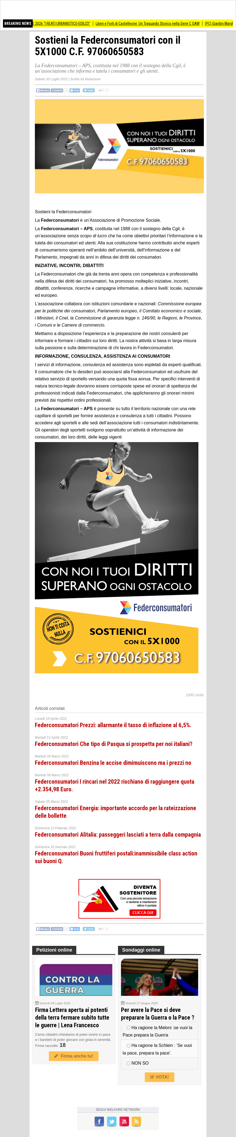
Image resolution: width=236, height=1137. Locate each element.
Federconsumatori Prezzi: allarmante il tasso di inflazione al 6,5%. (113, 725)
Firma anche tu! (73, 1056)
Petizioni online (54, 950)
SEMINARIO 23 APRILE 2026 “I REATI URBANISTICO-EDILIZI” (48, 23)
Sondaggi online (141, 950)
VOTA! (159, 1077)
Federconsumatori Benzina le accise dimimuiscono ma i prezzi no (113, 762)
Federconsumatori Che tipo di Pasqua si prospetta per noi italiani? (113, 744)
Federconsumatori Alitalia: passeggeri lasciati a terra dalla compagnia (118, 834)
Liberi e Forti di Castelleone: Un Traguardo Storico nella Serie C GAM (150, 23)
